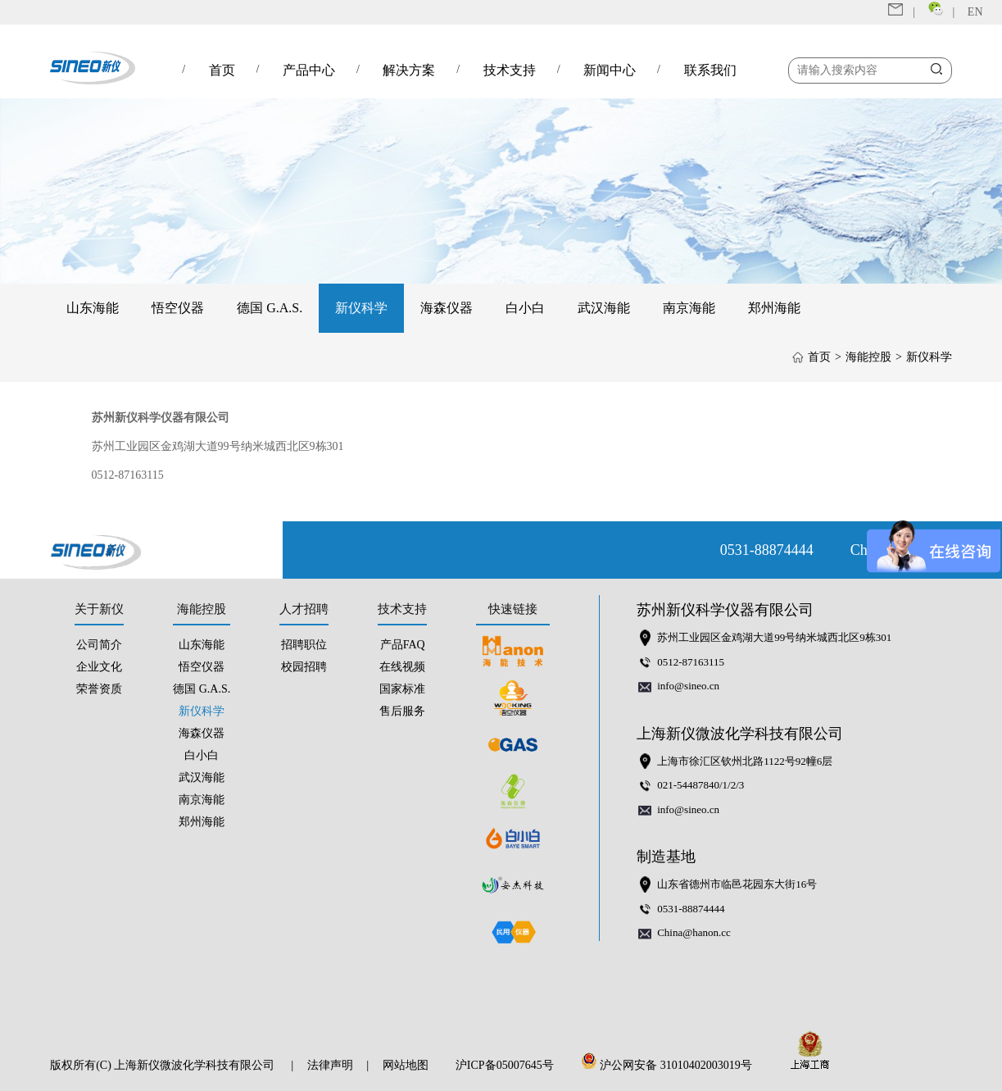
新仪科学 (361, 308)
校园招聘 (304, 667)
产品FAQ (402, 645)
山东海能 (92, 308)
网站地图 (405, 1065)
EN (975, 12)
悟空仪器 (178, 308)
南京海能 (689, 308)
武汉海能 (604, 308)
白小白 (525, 308)
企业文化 (99, 667)
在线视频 (402, 667)
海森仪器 (446, 308)
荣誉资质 (99, 689)
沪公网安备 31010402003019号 (671, 1065)
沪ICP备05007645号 (505, 1065)
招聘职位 (304, 645)
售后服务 (402, 711)
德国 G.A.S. (269, 308)
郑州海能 (774, 308)
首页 (819, 357)
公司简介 (99, 645)
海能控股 (868, 357)
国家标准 (402, 689)
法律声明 (330, 1065)
